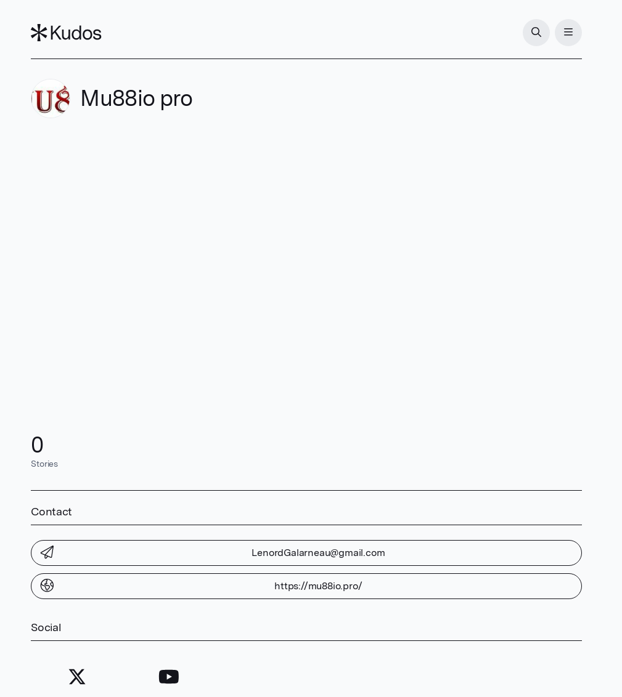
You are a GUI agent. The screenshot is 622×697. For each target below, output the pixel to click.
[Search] (536, 32)
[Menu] (568, 32)
